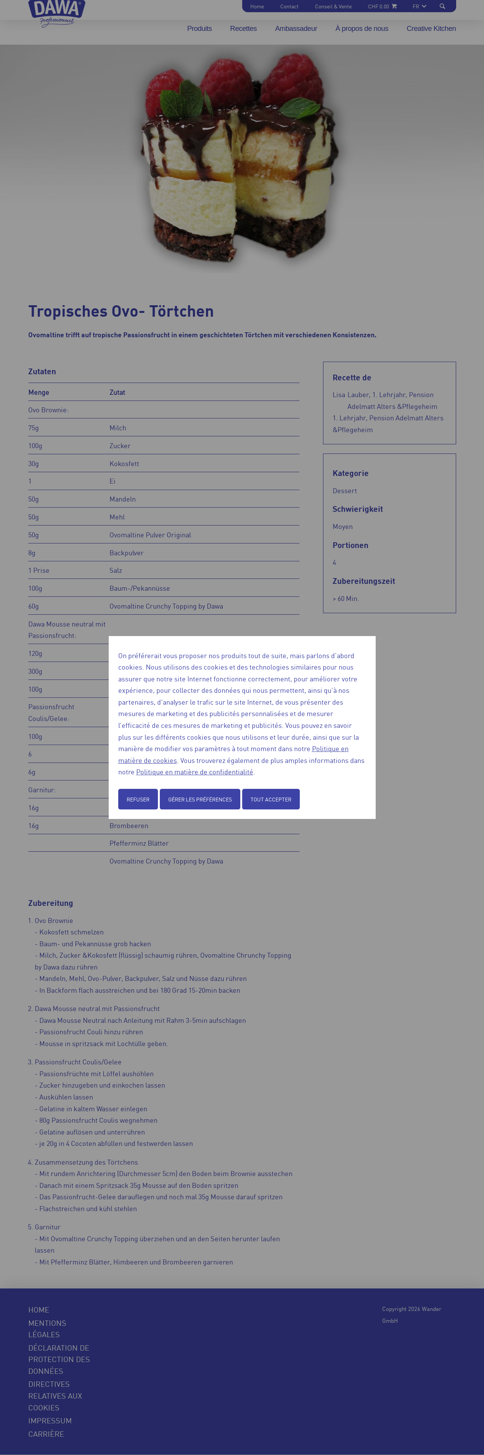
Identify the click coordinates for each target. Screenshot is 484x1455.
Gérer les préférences (200, 799)
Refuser (138, 799)
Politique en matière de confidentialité (194, 771)
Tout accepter (271, 799)
